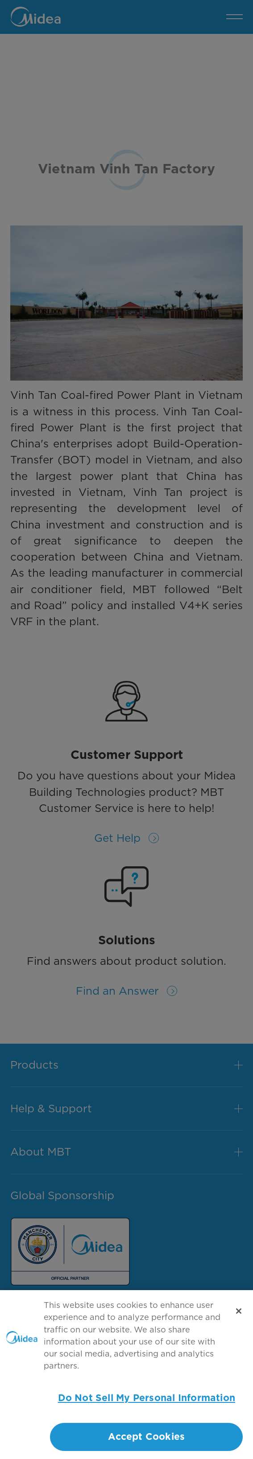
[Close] (239, 1316)
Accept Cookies (146, 1442)
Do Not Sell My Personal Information (146, 1403)
